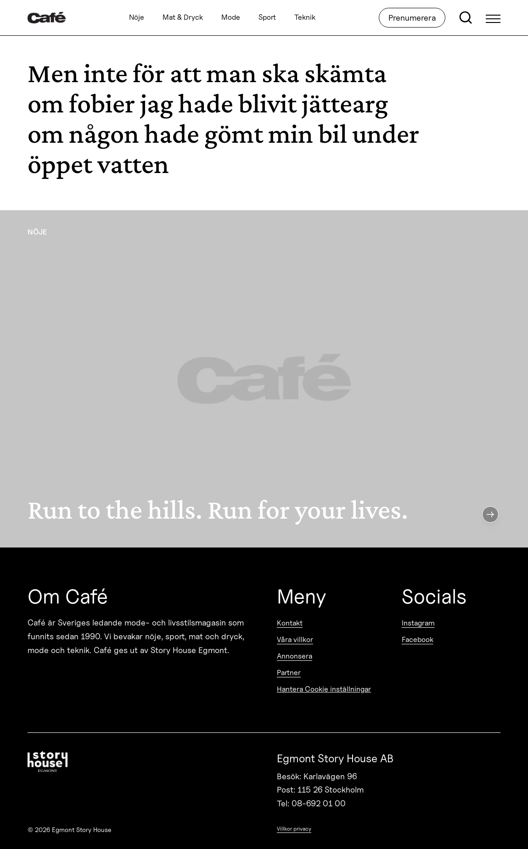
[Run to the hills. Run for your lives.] (264, 378)
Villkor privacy (294, 828)
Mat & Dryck (183, 17)
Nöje (136, 17)
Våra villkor (295, 639)
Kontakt (290, 623)
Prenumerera (412, 17)
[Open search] (465, 18)
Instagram (418, 623)
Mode (230, 17)
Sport (267, 17)
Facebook (417, 639)
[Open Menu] (493, 17)
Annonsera (294, 656)
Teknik (304, 17)
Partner (289, 672)
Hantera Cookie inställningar (324, 689)
